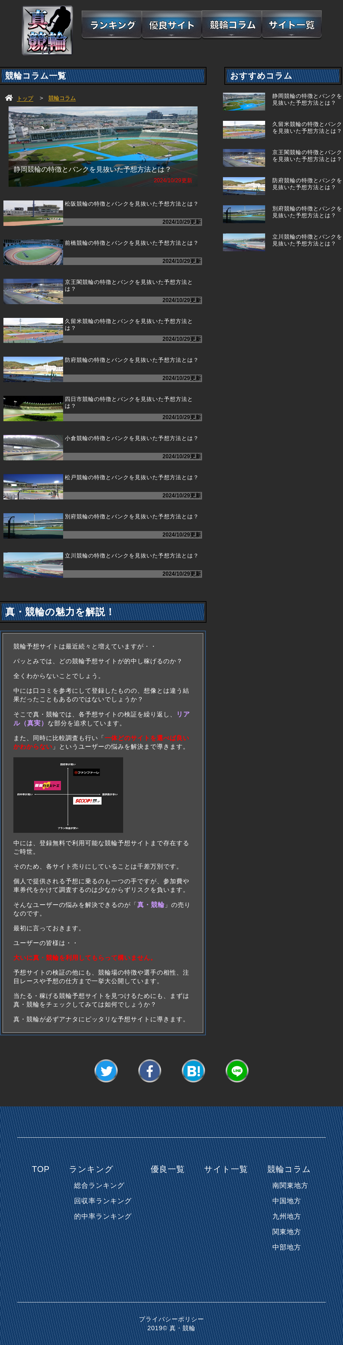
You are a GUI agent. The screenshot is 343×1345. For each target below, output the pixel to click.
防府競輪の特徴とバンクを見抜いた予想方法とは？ (132, 360)
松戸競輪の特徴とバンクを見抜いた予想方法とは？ (132, 477)
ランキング (91, 1169)
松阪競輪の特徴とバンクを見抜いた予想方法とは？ (132, 204)
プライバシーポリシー (171, 1319)
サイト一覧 (226, 1169)
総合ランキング (99, 1185)
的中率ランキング (103, 1216)
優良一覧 (168, 1169)
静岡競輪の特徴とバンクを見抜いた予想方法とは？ (307, 99)
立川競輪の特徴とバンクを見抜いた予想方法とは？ (132, 556)
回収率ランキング (103, 1200)
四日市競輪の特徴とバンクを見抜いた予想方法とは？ (129, 402)
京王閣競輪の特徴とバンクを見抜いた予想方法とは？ (129, 285)
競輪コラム (289, 1169)
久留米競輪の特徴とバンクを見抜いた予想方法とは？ (129, 324)
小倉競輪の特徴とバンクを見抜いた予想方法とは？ (132, 438)
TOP (41, 1169)
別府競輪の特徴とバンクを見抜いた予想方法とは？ (132, 516)
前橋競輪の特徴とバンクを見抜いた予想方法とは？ (132, 243)
